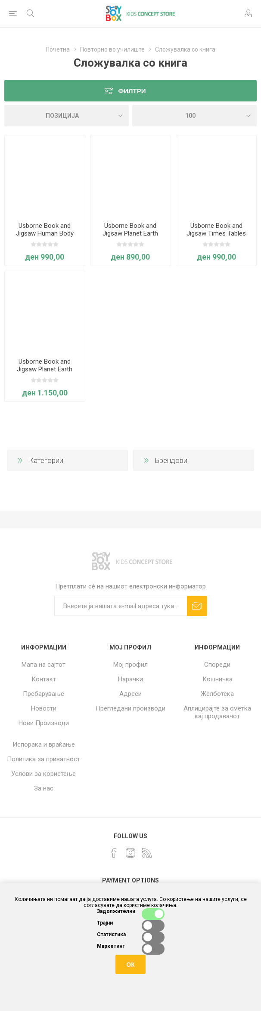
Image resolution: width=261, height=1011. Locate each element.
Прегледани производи (130, 708)
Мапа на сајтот (43, 664)
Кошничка (217, 679)
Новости (43, 708)
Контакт (43, 679)
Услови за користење (43, 774)
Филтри (132, 91)
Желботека (217, 694)
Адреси (130, 694)
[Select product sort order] (66, 115)
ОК (130, 964)
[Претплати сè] (120, 606)
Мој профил (130, 664)
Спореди (217, 664)
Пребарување (43, 694)
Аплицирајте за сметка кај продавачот (217, 712)
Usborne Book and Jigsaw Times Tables (216, 229)
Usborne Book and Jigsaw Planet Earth (130, 229)
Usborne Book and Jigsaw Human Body (45, 229)
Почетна (58, 49)
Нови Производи (44, 723)
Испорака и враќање (43, 744)
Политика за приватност (43, 759)
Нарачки (130, 679)
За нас (43, 788)
